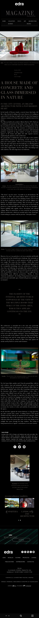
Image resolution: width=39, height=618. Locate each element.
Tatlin (2, 62)
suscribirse (21, 540)
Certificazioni (3, 581)
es (8, 615)
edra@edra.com (10, 572)
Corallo (4, 376)
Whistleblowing (9, 581)
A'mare (2, 249)
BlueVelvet (14, 483)
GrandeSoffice (19, 184)
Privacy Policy (25, 577)
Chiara (4, 186)
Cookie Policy (30, 577)
